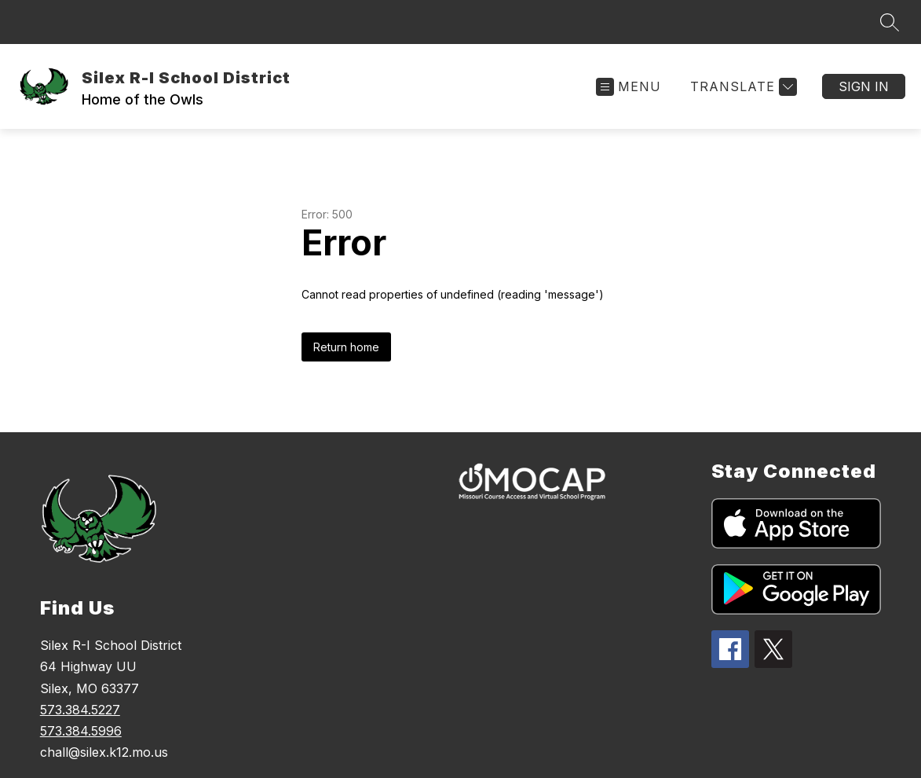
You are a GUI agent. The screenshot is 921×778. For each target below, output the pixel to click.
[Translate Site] (741, 87)
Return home (346, 347)
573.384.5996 (81, 731)
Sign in (864, 86)
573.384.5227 (80, 709)
